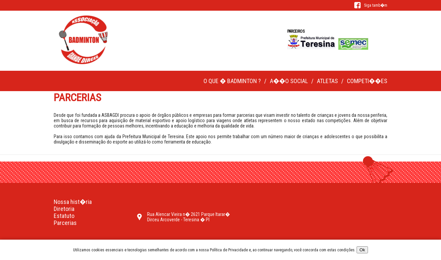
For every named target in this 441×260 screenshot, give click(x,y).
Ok (362, 249)
